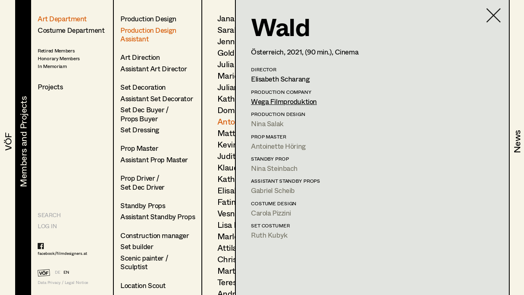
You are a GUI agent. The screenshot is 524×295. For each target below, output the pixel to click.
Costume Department (71, 30)
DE (57, 272)
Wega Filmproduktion (284, 101)
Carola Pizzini (271, 212)
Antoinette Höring (278, 146)
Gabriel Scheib (273, 190)
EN (66, 272)
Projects (50, 86)
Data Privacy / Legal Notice (63, 282)
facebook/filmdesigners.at (62, 253)
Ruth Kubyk (269, 235)
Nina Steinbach (274, 168)
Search (49, 215)
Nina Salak (267, 123)
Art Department (62, 18)
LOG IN (47, 226)
